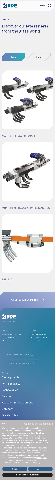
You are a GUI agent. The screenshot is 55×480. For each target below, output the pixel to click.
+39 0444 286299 (39, 337)
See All (14, 57)
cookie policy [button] (40, 438)
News (38, 57)
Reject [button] (14, 469)
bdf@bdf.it (36, 340)
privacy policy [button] (41, 458)
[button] (38, 424)
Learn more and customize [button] (27, 475)
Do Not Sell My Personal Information (33, 450)
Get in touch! (24, 299)
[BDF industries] (10, 5)
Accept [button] (40, 469)
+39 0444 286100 (39, 334)
